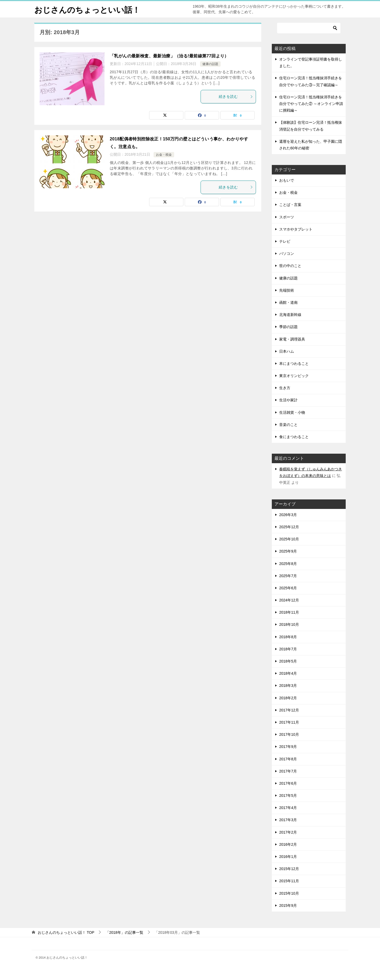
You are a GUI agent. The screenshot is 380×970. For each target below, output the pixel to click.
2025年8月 (288, 564)
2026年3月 (288, 515)
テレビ (284, 241)
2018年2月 (288, 698)
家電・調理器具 (292, 339)
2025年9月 (288, 551)
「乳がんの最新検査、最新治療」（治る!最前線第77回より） (169, 56)
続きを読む (236, 96)
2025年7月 (288, 576)
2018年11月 (289, 612)
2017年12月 (289, 710)
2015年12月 (289, 869)
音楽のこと (288, 424)
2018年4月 (288, 673)
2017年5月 (288, 795)
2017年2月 (288, 832)
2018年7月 (288, 649)
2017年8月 (288, 759)
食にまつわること (294, 437)
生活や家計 (288, 400)
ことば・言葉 (290, 205)
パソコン (286, 253)
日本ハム (286, 351)
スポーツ (286, 217)
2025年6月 (288, 588)
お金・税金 (164, 155)
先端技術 (286, 290)
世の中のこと (290, 266)
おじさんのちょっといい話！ (87, 9)
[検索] (308, 28)
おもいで (286, 180)
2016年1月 (288, 856)
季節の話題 (288, 327)
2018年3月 (288, 685)
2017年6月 (288, 783)
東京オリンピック (294, 376)
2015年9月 (288, 905)
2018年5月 (288, 661)
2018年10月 (289, 624)
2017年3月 (288, 820)
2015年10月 (289, 893)
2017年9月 (288, 746)
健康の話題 (210, 64)
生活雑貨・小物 (292, 412)
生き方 (284, 388)
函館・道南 (288, 302)
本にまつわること (294, 363)
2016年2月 (288, 844)
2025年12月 (289, 527)
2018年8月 (288, 637)
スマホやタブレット (295, 229)
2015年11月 (289, 881)
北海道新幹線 (290, 314)
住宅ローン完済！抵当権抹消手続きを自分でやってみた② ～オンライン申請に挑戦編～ (311, 103)
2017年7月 (288, 771)
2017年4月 (288, 808)
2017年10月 (289, 734)
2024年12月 (289, 600)
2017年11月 (289, 722)
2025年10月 (289, 539)
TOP (66, 932)
